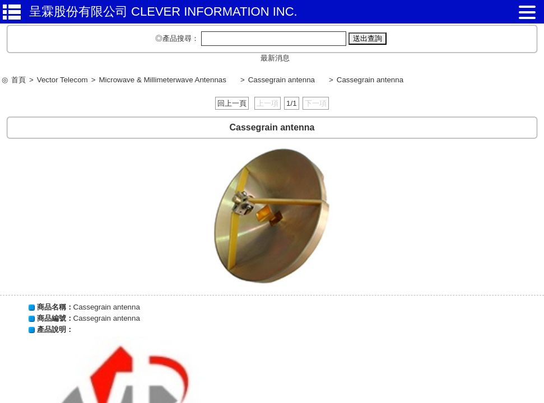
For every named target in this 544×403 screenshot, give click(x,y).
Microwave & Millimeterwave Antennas (162, 80)
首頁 (18, 80)
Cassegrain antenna (281, 80)
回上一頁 (232, 103)
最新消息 (275, 58)
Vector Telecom (62, 80)
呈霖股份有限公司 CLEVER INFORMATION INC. (163, 11)
